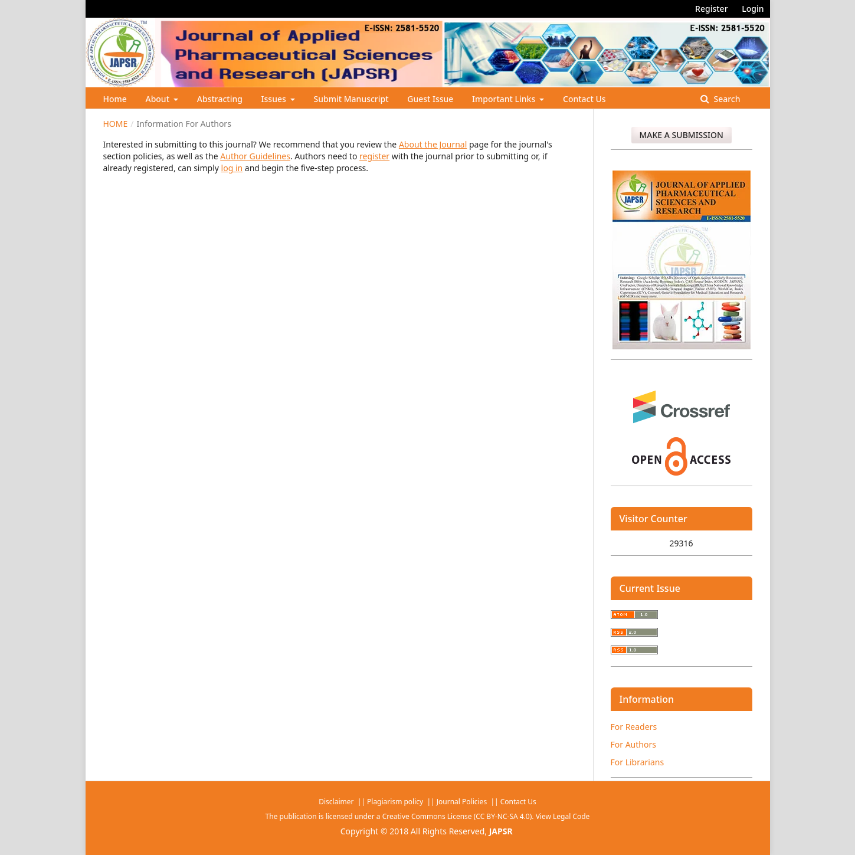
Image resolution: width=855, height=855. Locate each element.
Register (711, 8)
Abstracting (220, 98)
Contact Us (584, 98)
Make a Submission (681, 134)
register (374, 156)
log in (232, 167)
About (158, 98)
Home (115, 98)
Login (753, 8)
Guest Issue (430, 98)
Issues (275, 98)
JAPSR (501, 831)
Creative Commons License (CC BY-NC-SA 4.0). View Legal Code (486, 816)
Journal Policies (463, 802)
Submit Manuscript (351, 98)
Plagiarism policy (395, 802)
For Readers (634, 726)
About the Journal (433, 144)
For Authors (633, 744)
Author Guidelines (255, 156)
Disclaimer (337, 802)
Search (726, 98)
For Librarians (637, 762)
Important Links (505, 98)
